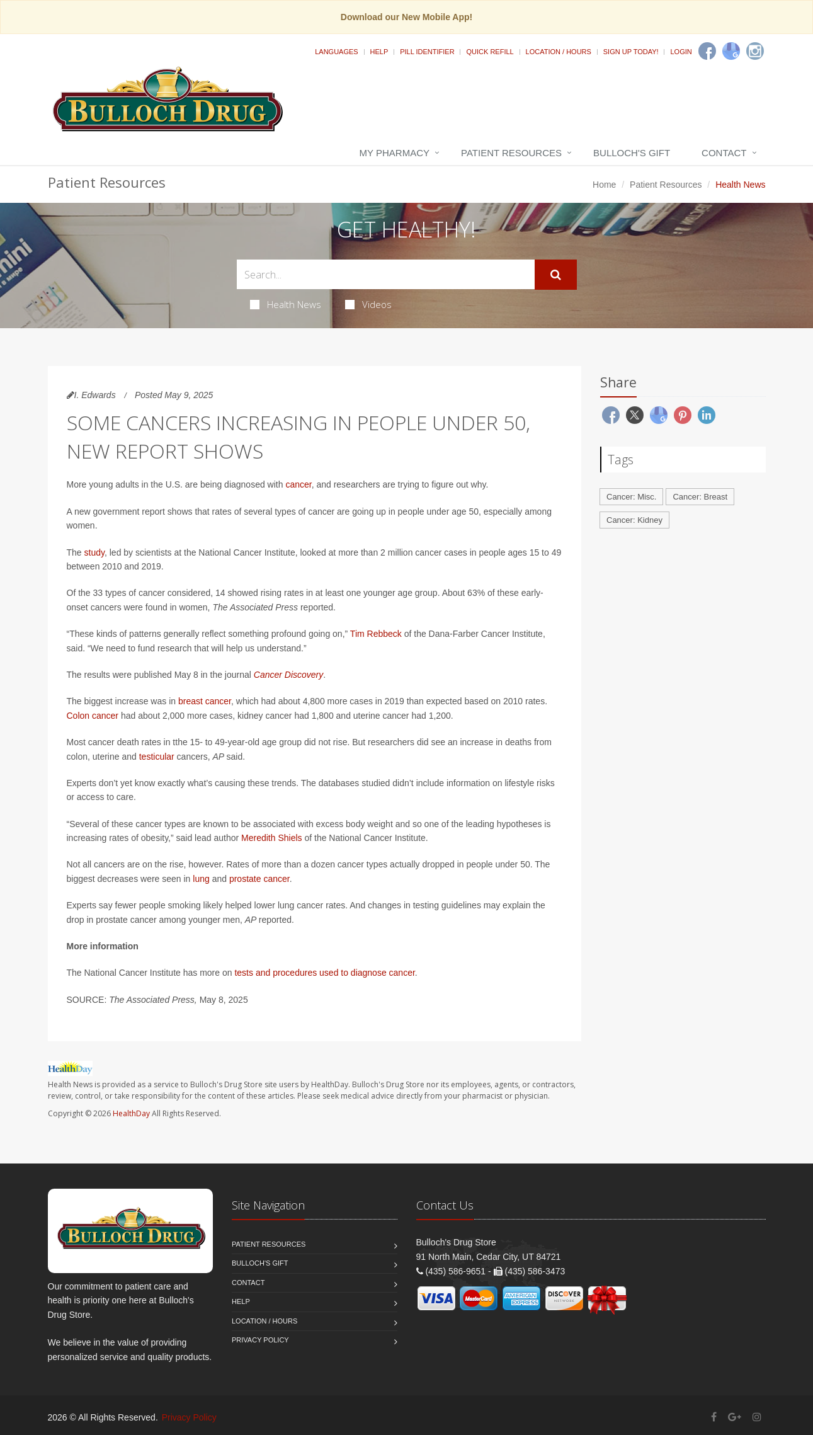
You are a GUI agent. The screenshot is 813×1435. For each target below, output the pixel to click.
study (94, 552)
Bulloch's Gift (631, 152)
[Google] (731, 51)
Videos (368, 304)
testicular (156, 757)
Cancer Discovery (288, 675)
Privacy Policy (260, 1340)
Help (379, 51)
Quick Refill (489, 51)
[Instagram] (755, 51)
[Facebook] (707, 51)
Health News (285, 304)
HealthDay (131, 1113)
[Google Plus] (734, 1417)
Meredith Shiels (271, 838)
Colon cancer (93, 716)
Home (604, 185)
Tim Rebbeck (376, 634)
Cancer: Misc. (631, 496)
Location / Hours (558, 51)
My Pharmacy (394, 152)
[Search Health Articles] (386, 274)
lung (201, 879)
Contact (724, 152)
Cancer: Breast (700, 496)
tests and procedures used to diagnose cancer (324, 973)
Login (680, 51)
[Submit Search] (556, 275)
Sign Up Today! (631, 51)
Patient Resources (511, 152)
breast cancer (204, 701)
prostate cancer (259, 879)
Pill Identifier (427, 51)
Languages (336, 51)
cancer (298, 484)
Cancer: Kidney (634, 520)
